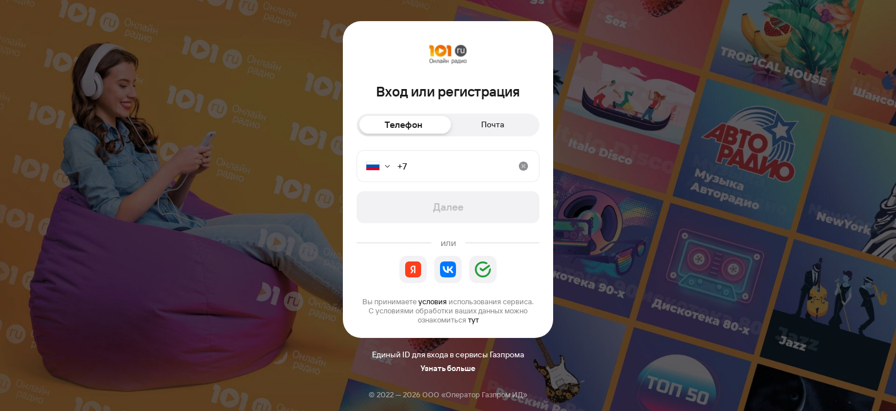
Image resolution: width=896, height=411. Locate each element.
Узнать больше (448, 368)
